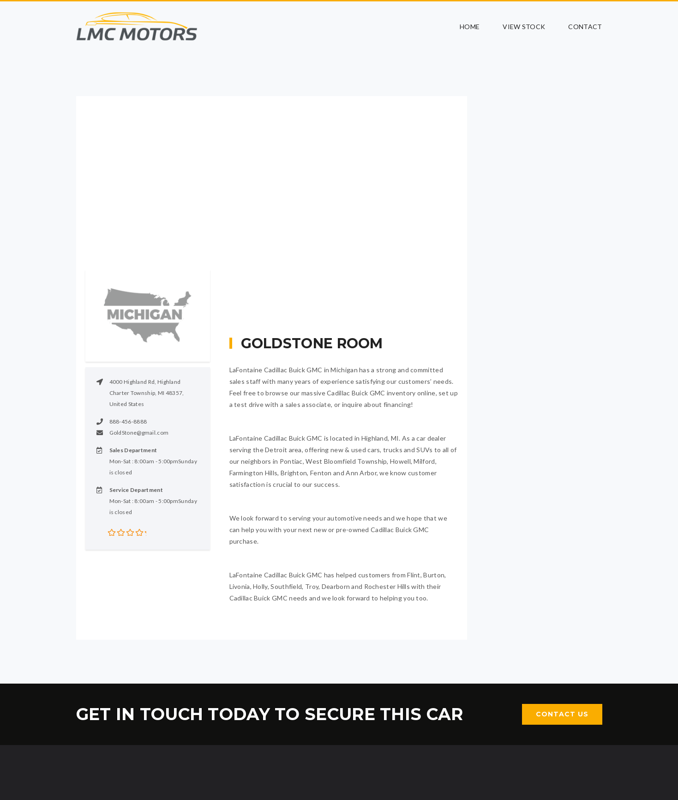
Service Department (136, 489)
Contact (585, 26)
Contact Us (562, 714)
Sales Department (133, 450)
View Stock (524, 26)
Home (470, 26)
